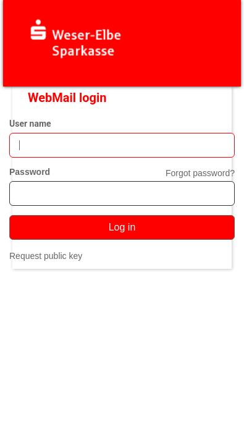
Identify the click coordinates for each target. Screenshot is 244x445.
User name (30, 124)
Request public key (45, 256)
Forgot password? (200, 173)
